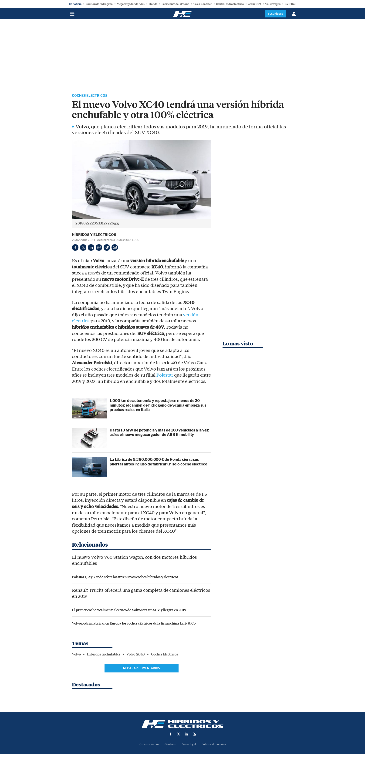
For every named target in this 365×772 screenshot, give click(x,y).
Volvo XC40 (135, 655)
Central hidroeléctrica (230, 4)
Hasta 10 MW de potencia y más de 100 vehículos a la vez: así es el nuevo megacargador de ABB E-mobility (159, 432)
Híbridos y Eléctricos (94, 235)
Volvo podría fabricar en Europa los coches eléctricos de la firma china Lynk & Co (134, 623)
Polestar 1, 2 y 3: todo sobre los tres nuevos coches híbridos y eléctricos (125, 577)
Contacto (169, 744)
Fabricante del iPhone (175, 4)
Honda (153, 4)
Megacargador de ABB (131, 4)
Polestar (164, 375)
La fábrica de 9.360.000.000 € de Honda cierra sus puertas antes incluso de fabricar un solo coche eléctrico (158, 462)
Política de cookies (215, 744)
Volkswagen (273, 4)
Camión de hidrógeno (99, 4)
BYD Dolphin (293, 4)
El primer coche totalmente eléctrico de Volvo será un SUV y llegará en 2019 (129, 610)
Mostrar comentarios (141, 668)
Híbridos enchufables (103, 655)
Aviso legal (189, 744)
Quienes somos (147, 744)
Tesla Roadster (202, 4)
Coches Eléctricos (92, 96)
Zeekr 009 (254, 4)
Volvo (76, 655)
